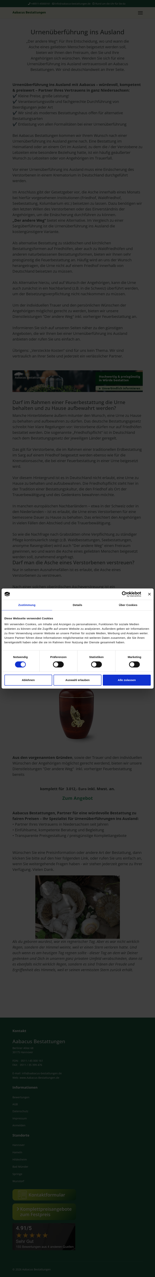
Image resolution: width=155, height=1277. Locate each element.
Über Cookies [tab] (128, 605)
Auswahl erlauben (77, 680)
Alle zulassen (127, 680)
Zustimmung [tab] (26, 605)
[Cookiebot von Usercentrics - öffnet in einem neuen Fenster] (124, 594)
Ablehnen (28, 680)
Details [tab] (77, 605)
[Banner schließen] (149, 594)
